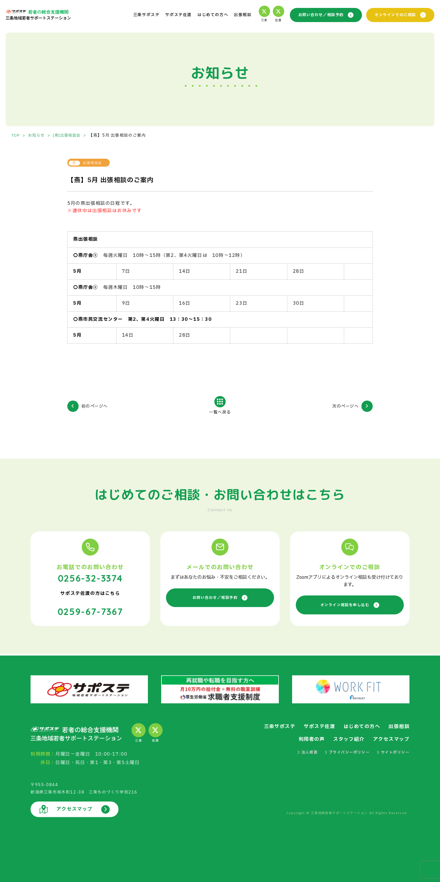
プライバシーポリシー (343, 752)
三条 (258, 14)
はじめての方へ (206, 15)
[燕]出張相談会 (70, 135)
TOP (16, 135)
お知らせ (38, 135)
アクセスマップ (390, 739)
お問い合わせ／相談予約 (321, 15)
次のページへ (344, 406)
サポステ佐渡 (172, 15)
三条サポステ (140, 15)
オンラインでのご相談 (399, 15)
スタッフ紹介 (345, 739)
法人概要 (301, 752)
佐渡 (272, 14)
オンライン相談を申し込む (349, 605)
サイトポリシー (391, 752)
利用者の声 (306, 739)
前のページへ (96, 406)
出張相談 (236, 15)
